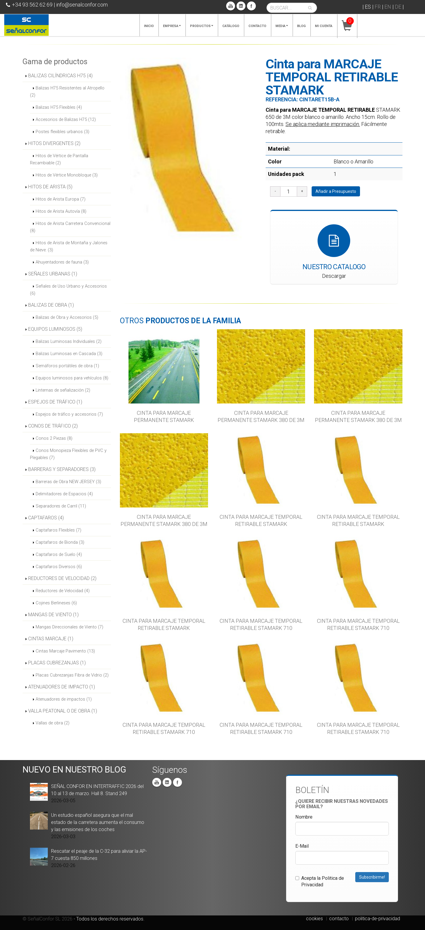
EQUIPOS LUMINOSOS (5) (55, 329)
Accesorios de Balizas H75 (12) (66, 119)
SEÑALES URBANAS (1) (52, 274)
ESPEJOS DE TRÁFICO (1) (55, 402)
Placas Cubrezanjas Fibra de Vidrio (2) (72, 675)
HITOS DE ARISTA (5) (50, 187)
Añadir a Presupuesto (335, 191)
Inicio (149, 26)
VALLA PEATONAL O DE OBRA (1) (62, 711)
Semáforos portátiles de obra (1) (67, 365)
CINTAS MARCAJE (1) (50, 638)
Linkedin (241, 5)
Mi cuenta (323, 26)
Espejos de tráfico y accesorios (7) (69, 414)
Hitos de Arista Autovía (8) (61, 211)
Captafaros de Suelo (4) (59, 554)
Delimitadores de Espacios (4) (64, 493)
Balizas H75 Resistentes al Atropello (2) (67, 91)
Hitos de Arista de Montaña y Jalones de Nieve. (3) (68, 246)
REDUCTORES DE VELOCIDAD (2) (62, 578)
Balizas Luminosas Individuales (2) (69, 341)
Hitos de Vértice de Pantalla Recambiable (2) (59, 159)
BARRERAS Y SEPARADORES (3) (62, 469)
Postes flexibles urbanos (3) (62, 131)
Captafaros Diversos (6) (59, 566)
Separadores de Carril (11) (61, 506)
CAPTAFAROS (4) (46, 518)
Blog (301, 26)
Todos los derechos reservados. (110, 919)
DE (398, 7)
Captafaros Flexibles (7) (58, 530)
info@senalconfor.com (82, 4)
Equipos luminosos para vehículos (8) (72, 378)
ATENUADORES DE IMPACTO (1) (61, 687)
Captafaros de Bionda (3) (60, 542)
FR (378, 7)
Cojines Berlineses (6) (56, 603)
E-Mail (302, 846)
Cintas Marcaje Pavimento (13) (65, 651)
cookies (314, 918)
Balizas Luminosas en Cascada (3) (69, 353)
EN (387, 7)
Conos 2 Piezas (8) (54, 438)
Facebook (251, 5)
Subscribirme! (372, 877)
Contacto (257, 26)
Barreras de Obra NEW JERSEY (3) (68, 481)
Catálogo (230, 26)
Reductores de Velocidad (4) (63, 590)
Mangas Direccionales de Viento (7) (69, 627)
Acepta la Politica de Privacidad (319, 881)
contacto (339, 918)
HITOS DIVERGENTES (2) (54, 143)
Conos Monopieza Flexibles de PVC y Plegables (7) (68, 454)
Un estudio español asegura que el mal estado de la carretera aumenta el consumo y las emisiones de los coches (97, 822)
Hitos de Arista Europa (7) (60, 199)
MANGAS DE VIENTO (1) (53, 614)
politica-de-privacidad (377, 918)
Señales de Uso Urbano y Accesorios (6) (68, 289)
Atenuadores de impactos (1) (64, 699)
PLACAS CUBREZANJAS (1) (57, 663)
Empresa (172, 26)
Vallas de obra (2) (52, 723)
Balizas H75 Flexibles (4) (59, 107)
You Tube (230, 5)
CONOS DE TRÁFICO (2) (53, 426)
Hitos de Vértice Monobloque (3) (67, 175)
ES (368, 7)
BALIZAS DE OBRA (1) (51, 305)
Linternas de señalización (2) (63, 390)
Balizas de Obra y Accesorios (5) (67, 317)
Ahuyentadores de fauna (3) (62, 262)
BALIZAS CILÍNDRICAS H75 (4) (60, 75)
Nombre (304, 817)
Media (281, 26)
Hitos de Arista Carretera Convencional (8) (70, 227)
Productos (201, 26)
